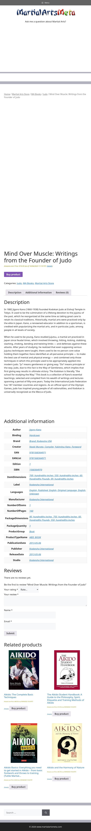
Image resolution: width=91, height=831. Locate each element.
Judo (45, 94)
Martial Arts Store (20, 94)
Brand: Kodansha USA (40, 441)
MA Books (36, 94)
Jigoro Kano (35, 429)
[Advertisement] (45, 53)
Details (49, 266)
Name (8, 610)
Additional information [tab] (38, 292)
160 (31, 510)
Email (8, 621)
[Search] (46, 812)
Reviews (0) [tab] (62, 292)
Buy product (13, 274)
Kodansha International (41, 484)
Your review (11, 594)
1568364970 (35, 469)
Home (7, 94)
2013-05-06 (35, 542)
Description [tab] (14, 292)
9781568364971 (37, 452)
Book (32, 531)
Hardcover (34, 435)
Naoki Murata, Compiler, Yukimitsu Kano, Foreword (55, 446)
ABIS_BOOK (35, 537)
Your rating (11, 589)
